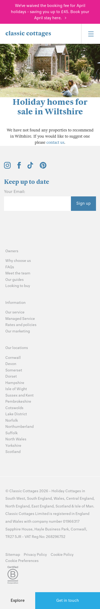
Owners (11, 251)
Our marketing (17, 331)
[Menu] (90, 34)
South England (39, 498)
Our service (15, 312)
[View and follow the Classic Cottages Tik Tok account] (30, 167)
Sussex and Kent (19, 395)
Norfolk (11, 420)
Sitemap (12, 554)
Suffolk (11, 433)
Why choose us (18, 260)
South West (15, 498)
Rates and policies (21, 325)
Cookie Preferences (22, 560)
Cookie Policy (62, 554)
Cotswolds (14, 408)
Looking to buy (17, 286)
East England (42, 506)
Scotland (13, 451)
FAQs (9, 267)
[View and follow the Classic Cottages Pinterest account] (43, 167)
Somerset (13, 370)
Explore (18, 600)
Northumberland (19, 426)
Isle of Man (84, 506)
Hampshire (14, 383)
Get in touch (67, 600)
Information (15, 302)
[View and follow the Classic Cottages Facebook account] (19, 167)
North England (17, 506)
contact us (55, 142)
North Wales (15, 439)
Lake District (16, 414)
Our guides (14, 279)
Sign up (83, 203)
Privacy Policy (35, 554)
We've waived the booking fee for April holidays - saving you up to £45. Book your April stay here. (50, 11)
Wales (59, 498)
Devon (10, 364)
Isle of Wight (16, 389)
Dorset (11, 376)
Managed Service (20, 318)
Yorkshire (13, 445)
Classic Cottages (23, 491)
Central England (80, 498)
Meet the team (17, 273)
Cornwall (13, 357)
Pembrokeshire (18, 401)
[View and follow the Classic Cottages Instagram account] (7, 167)
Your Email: (14, 191)
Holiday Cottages (66, 491)
